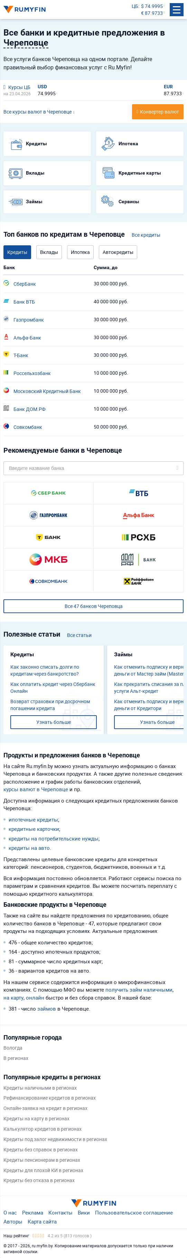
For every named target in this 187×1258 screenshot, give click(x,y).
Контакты (60, 1212)
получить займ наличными (138, 989)
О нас (10, 1212)
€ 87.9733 (152, 13)
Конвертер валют (159, 111)
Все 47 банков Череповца (94, 606)
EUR (168, 86)
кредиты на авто (29, 847)
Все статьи (79, 635)
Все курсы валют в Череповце (37, 111)
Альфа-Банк (22, 337)
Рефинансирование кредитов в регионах (49, 1097)
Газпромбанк (23, 319)
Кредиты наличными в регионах (40, 1087)
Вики (84, 1212)
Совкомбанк (22, 426)
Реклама (32, 1212)
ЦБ (135, 6)
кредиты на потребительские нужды (54, 838)
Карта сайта (42, 1221)
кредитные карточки (34, 828)
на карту (13, 997)
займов (46, 1008)
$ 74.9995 (152, 6)
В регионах (15, 1058)
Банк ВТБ (19, 301)
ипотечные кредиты (33, 819)
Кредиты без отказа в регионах (39, 1180)
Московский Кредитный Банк (42, 390)
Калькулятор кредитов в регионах (42, 1129)
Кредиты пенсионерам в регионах (41, 1160)
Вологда (12, 1047)
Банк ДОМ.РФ (24, 408)
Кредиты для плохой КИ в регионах (43, 1170)
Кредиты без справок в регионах (40, 1149)
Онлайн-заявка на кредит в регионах (45, 1108)
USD (42, 86)
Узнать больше (53, 722)
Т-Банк (15, 355)
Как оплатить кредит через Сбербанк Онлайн (52, 687)
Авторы (12, 1221)
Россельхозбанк (27, 373)
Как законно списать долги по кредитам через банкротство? (44, 670)
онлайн (35, 997)
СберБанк (19, 283)
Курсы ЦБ (16, 87)
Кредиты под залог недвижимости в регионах (55, 1139)
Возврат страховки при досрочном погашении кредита (50, 704)
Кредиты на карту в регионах (36, 1118)
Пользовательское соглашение (134, 1212)
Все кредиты (146, 235)
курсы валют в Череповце (35, 789)
